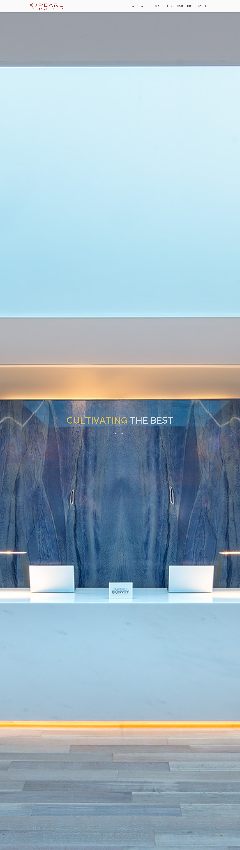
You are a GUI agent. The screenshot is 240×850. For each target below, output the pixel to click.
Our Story (185, 6)
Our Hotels (163, 6)
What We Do (141, 6)
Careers (201, 8)
